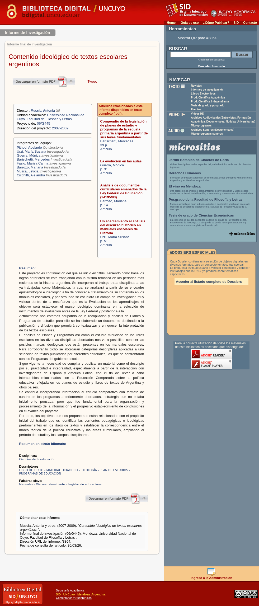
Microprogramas (201, 125)
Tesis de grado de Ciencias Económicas (201, 215)
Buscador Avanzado (211, 66)
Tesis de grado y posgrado (207, 105)
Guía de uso (190, 23)
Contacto (250, 23)
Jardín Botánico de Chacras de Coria (199, 160)
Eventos (196, 109)
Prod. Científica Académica (208, 97)
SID (236, 23)
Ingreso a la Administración (211, 576)
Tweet (92, 81)
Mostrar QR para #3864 (197, 38)
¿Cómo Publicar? (216, 23)
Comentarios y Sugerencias (74, 597)
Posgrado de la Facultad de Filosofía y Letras (206, 199)
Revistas (196, 85)
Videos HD (197, 113)
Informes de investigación (207, 89)
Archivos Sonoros (212, 129)
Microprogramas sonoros (207, 133)
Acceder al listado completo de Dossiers (209, 282)
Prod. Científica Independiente (210, 101)
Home (171, 23)
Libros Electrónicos (203, 93)
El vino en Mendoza (185, 186)
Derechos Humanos (185, 173)
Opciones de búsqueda (212, 59)
